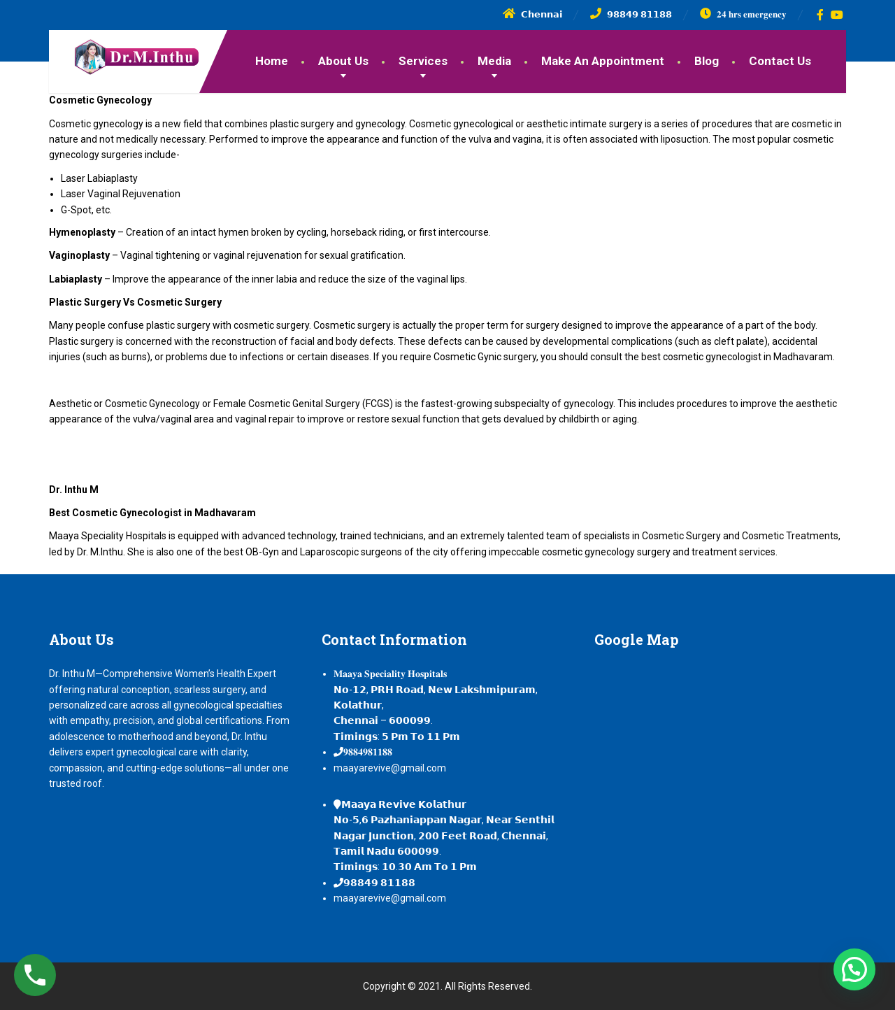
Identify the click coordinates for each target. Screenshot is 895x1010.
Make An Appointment (602, 61)
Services (423, 61)
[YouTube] (837, 14)
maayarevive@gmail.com (390, 768)
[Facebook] (820, 14)
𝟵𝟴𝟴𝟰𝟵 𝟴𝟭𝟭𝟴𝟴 (379, 882)
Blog (706, 61)
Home (271, 61)
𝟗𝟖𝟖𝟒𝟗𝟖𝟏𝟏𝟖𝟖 (367, 752)
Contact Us (780, 61)
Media (494, 61)
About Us (343, 61)
